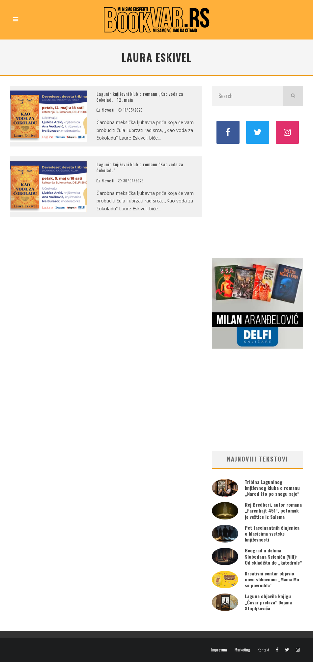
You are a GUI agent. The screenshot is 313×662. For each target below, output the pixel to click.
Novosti (108, 110)
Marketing (242, 650)
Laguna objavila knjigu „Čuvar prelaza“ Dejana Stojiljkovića (268, 602)
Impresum (219, 650)
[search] (293, 96)
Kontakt (263, 650)
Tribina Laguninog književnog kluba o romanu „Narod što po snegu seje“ (272, 487)
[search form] (247, 96)
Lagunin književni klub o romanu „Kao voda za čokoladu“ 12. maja (140, 96)
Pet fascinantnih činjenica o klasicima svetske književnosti (272, 533)
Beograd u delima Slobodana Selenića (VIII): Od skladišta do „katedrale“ (273, 556)
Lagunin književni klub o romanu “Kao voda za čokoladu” (140, 167)
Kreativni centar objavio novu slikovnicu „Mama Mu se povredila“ (272, 579)
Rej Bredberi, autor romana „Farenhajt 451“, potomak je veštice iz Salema (273, 510)
